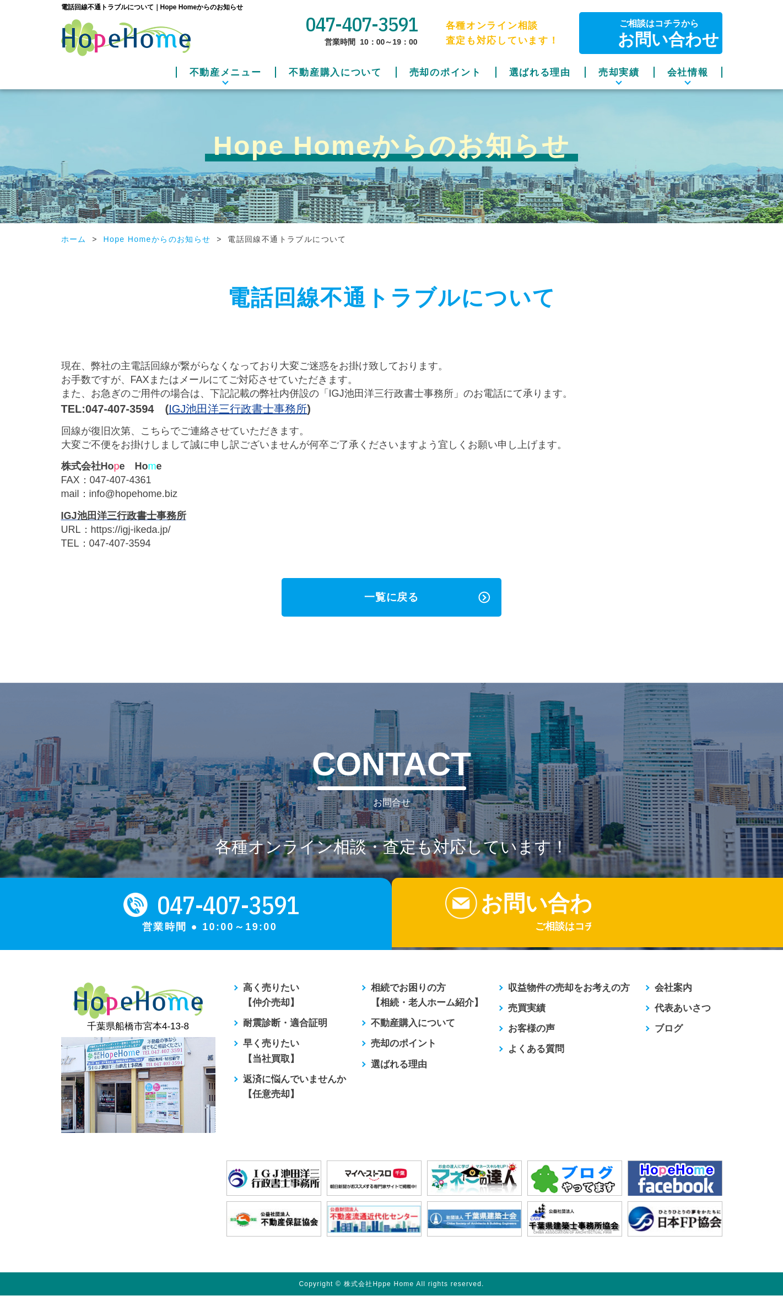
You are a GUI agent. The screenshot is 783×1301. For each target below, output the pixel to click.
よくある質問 (536, 1054)
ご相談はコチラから (658, 33)
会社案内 (673, 992)
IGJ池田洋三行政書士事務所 (238, 409)
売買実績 (527, 1013)
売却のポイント (445, 72)
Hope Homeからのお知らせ (156, 239)
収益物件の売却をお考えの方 (569, 992)
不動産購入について (335, 72)
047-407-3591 (361, 24)
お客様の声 (531, 1034)
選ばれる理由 (540, 72)
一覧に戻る (391, 597)
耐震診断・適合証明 (285, 1028)
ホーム (74, 239)
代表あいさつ (683, 1013)
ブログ (669, 1034)
